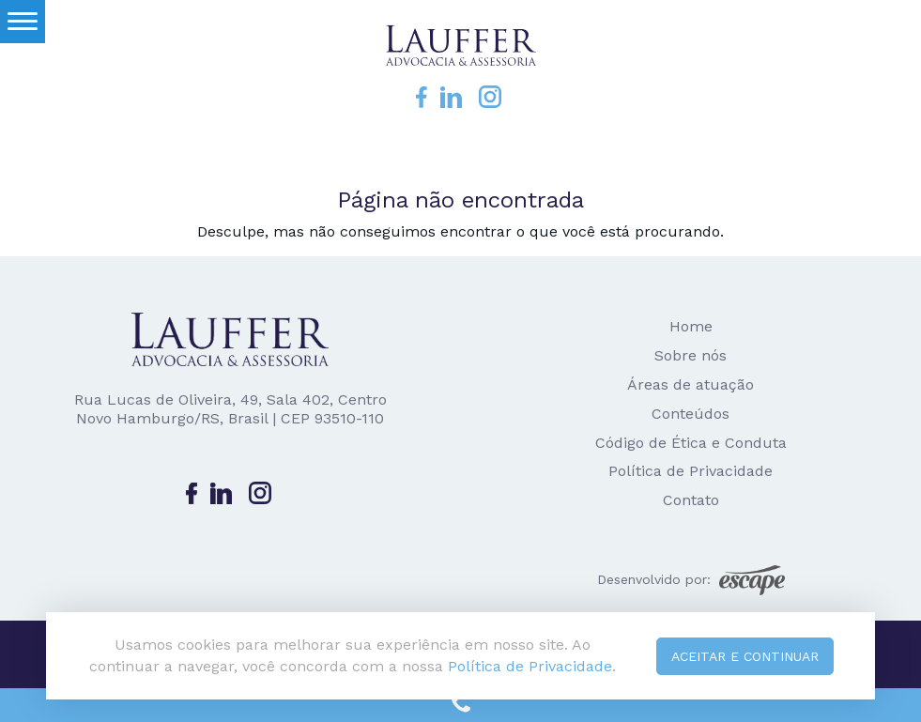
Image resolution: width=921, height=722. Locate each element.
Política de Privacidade (690, 471)
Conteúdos (690, 413)
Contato (691, 500)
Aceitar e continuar (745, 656)
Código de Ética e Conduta (691, 443)
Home (691, 326)
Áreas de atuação (690, 384)
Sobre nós (690, 355)
